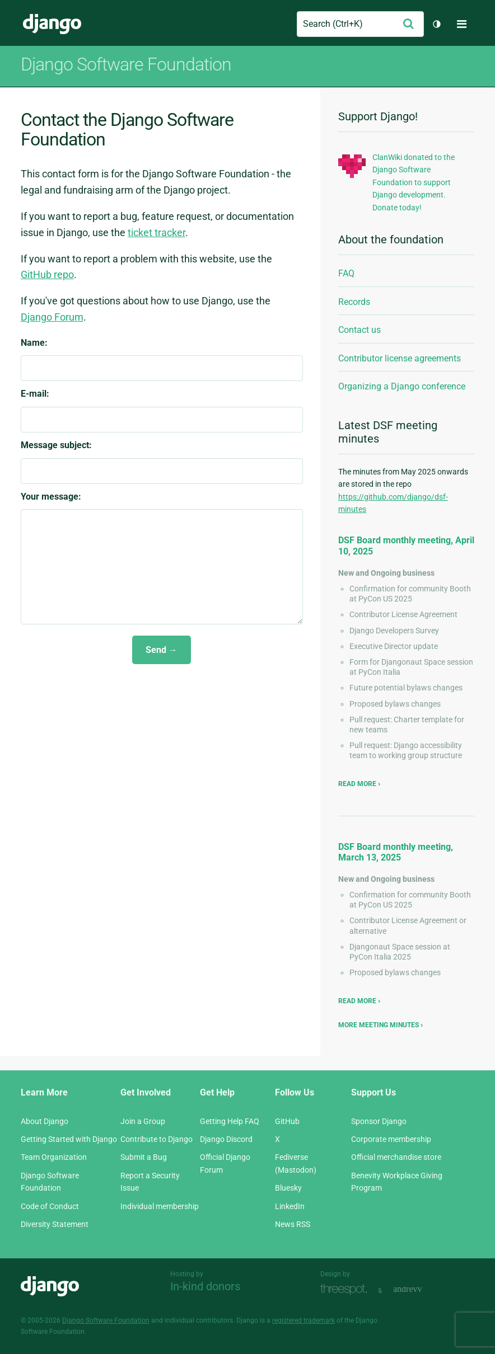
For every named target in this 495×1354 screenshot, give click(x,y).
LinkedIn (290, 1206)
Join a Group (142, 1121)
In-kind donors (205, 1286)
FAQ (346, 273)
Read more (358, 784)
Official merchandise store (396, 1157)
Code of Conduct (50, 1206)
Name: (34, 342)
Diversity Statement (54, 1224)
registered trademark (303, 1320)
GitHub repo (47, 274)
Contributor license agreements (399, 358)
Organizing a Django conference (401, 386)
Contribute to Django (156, 1139)
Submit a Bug (143, 1157)
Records (354, 302)
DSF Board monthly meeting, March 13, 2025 (395, 852)
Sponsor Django (379, 1121)
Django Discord (226, 1139)
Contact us (359, 330)
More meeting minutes (378, 1025)
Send (156, 650)
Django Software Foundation (106, 1320)
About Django (44, 1121)
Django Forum (52, 317)
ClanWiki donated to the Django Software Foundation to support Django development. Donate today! (413, 182)
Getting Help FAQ (229, 1121)
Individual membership (159, 1206)
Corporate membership (391, 1139)
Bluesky (288, 1187)
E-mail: (35, 393)
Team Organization (54, 1157)
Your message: (51, 496)
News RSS (292, 1224)
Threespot (346, 1289)
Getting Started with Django (69, 1139)
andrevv (420, 1289)
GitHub (287, 1121)
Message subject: (56, 445)
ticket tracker (156, 232)
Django (52, 24)
